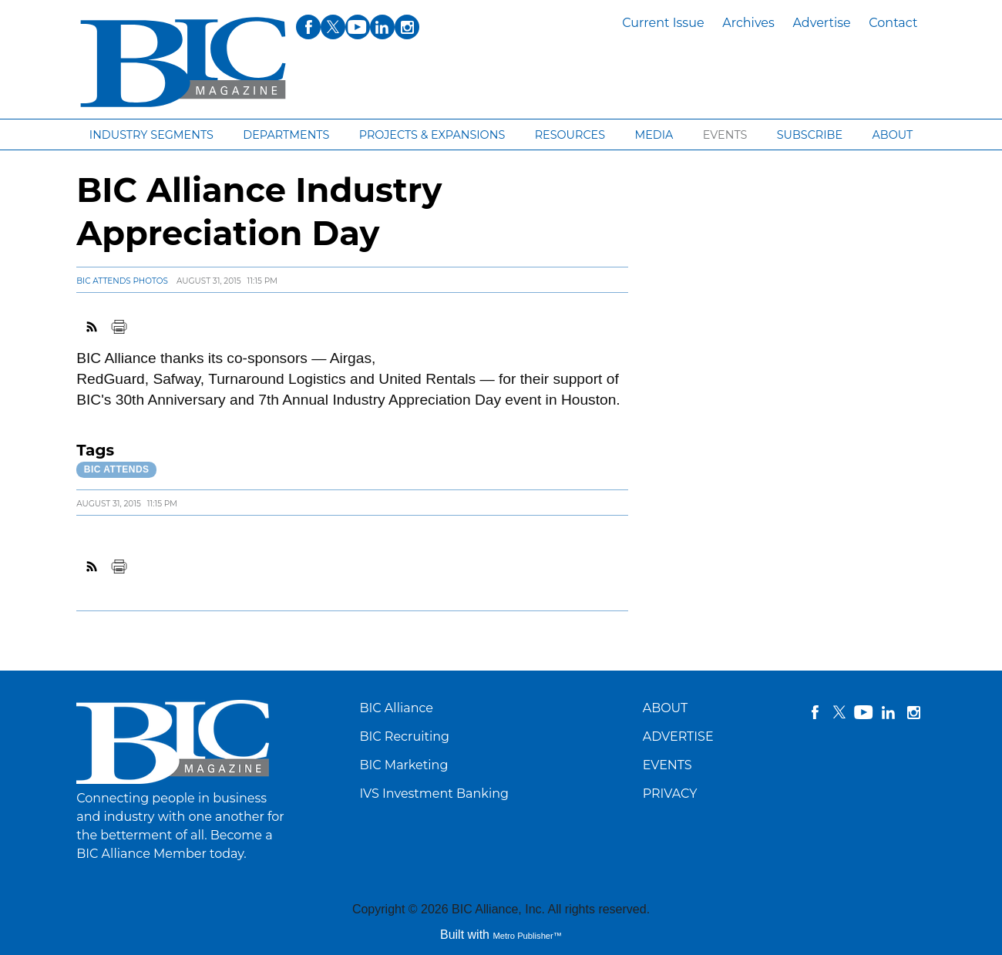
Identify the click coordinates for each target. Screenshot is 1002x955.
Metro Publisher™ (527, 935)
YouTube (864, 712)
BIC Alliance (396, 708)
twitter (839, 712)
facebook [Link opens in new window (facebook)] (308, 27)
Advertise (821, 22)
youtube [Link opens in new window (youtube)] (357, 27)
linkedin (888, 712)
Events (725, 135)
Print (118, 327)
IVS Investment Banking (434, 793)
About (892, 135)
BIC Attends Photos (122, 281)
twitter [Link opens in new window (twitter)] (333, 27)
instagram (913, 712)
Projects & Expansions (432, 135)
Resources (570, 135)
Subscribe (809, 135)
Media (653, 135)
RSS (92, 327)
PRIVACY (670, 793)
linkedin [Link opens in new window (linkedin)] (382, 27)
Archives (748, 22)
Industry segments (151, 135)
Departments (286, 135)
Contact (893, 22)
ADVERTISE (678, 736)
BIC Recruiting (404, 736)
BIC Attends (117, 469)
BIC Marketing (403, 765)
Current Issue (663, 22)
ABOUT (665, 708)
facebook (814, 712)
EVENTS (667, 765)
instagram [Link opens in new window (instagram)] (407, 27)
